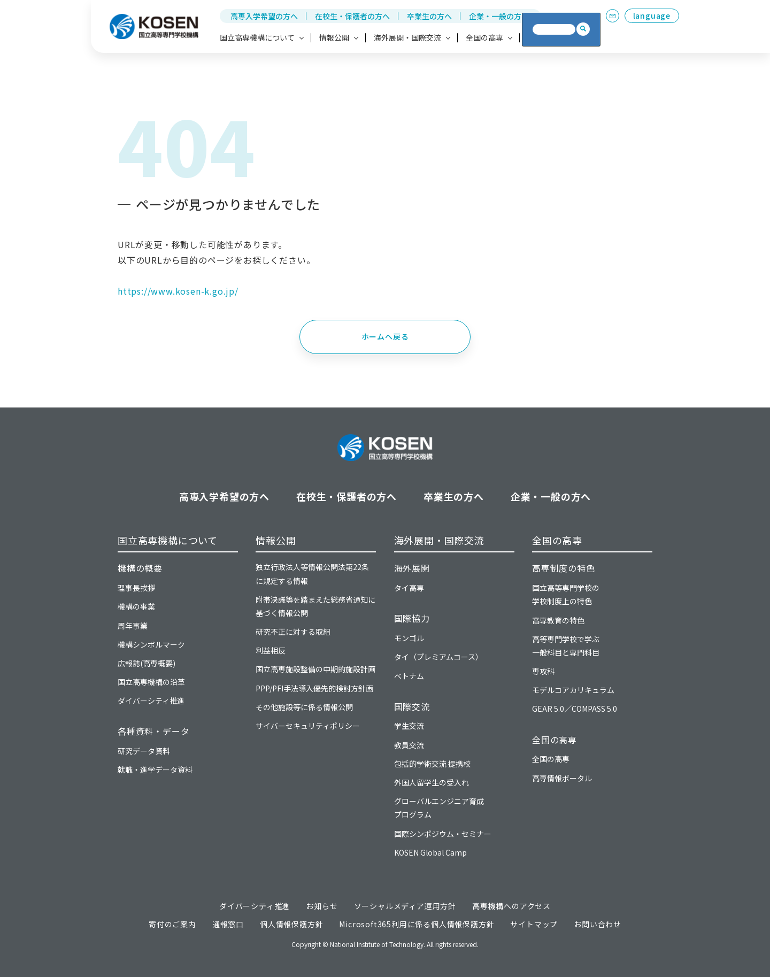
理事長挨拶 (136, 587)
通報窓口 (228, 924)
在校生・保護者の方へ (352, 16)
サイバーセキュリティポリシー (308, 725)
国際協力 (412, 618)
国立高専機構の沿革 (151, 681)
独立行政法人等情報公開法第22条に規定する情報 (312, 573)
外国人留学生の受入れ (431, 782)
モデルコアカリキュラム (573, 689)
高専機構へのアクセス (511, 906)
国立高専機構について (168, 540)
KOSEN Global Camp (430, 852)
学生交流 (409, 725)
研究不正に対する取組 (293, 631)
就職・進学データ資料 (155, 769)
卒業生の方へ (429, 16)
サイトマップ (534, 924)
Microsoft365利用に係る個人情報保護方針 (416, 924)
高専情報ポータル (562, 778)
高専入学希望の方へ (264, 16)
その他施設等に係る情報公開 (304, 707)
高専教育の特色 (558, 620)
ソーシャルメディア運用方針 (405, 906)
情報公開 (276, 540)
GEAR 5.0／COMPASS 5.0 (574, 708)
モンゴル (409, 638)
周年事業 (133, 625)
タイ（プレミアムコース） (438, 656)
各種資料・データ (153, 731)
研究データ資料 (144, 750)
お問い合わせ (597, 924)
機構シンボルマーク (151, 644)
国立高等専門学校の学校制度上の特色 (565, 594)
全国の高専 (557, 540)
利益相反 (271, 650)
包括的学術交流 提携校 (432, 763)
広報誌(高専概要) (146, 663)
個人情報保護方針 (291, 924)
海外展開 (412, 567)
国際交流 (412, 706)
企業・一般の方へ (499, 16)
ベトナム (409, 676)
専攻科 (543, 671)
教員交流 (409, 745)
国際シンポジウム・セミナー (442, 833)
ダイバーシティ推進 (151, 700)
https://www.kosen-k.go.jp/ (178, 290)
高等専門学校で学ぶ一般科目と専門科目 (565, 646)
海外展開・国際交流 (439, 540)
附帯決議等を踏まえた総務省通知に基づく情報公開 (315, 606)
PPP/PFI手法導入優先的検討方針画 (314, 688)
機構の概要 (140, 567)
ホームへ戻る (385, 336)
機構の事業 (136, 606)
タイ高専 (409, 587)
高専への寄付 (550, 37)
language (652, 15)
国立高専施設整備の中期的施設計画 (315, 669)
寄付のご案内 (172, 924)
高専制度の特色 (563, 567)
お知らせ (321, 906)
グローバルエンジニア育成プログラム (439, 808)
